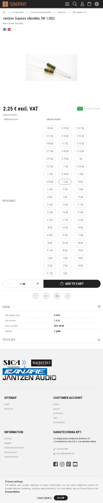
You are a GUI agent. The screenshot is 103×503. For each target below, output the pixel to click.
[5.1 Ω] (65, 220)
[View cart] (89, 4)
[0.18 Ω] (65, 159)
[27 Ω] (65, 266)
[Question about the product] (67, 296)
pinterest (68, 464)
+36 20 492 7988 (62, 449)
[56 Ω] (49, 243)
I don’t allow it (44, 497)
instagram (62, 464)
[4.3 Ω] (49, 220)
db (24, 283)
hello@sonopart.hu (65, 454)
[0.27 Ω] (49, 167)
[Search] (75, 4)
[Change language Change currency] (97, 4)
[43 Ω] (80, 182)
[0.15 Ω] (80, 151)
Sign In (56, 404)
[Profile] (82, 4)
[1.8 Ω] (80, 189)
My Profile (58, 413)
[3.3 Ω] (49, 212)
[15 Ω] (65, 258)
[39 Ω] (80, 228)
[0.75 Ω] (80, 144)
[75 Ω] (80, 197)
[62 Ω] (49, 197)
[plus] (37, 283)
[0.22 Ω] (65, 128)
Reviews (9, 340)
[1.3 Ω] (80, 174)
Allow (60, 497)
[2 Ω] (65, 197)
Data (6, 307)
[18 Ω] (80, 258)
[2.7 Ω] (80, 205)
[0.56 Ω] (65, 136)
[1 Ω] (80, 159)
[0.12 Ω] (49, 151)
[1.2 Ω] (49, 174)
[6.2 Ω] (65, 228)
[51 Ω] (65, 189)
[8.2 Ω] (65, 243)
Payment (8, 443)
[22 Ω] (49, 266)
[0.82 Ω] (65, 151)
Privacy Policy (10, 452)
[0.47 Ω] (80, 128)
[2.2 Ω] (49, 205)
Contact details (11, 457)
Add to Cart (74, 284)
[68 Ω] (80, 243)
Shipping (8, 439)
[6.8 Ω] (49, 235)
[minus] (8, 283)
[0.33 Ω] (80, 167)
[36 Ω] (49, 228)
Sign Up (56, 409)
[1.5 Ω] (65, 182)
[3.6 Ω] (65, 212)
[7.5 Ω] (80, 235)
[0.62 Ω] (80, 136)
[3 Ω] (65, 273)
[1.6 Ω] (49, 189)
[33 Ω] (80, 266)
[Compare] (57, 296)
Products (8, 409)
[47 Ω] (65, 235)
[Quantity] (19, 283)
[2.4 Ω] (65, 205)
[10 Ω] (80, 250)
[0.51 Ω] (49, 136)
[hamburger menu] (67, 4)
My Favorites (59, 422)
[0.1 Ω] (65, 144)
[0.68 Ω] (49, 144)
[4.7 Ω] (49, 273)
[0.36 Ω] (65, 174)
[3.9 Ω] (80, 212)
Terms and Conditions (14, 448)
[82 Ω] (65, 250)
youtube (75, 464)
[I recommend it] (46, 296)
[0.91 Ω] (49, 159)
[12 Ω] (49, 258)
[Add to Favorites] (35, 296)
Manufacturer (11, 119)
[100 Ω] (49, 128)
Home (6, 404)
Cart (55, 418)
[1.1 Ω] (65, 167)
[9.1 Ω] (49, 250)
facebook (55, 464)
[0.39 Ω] (49, 182)
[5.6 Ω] (80, 220)
